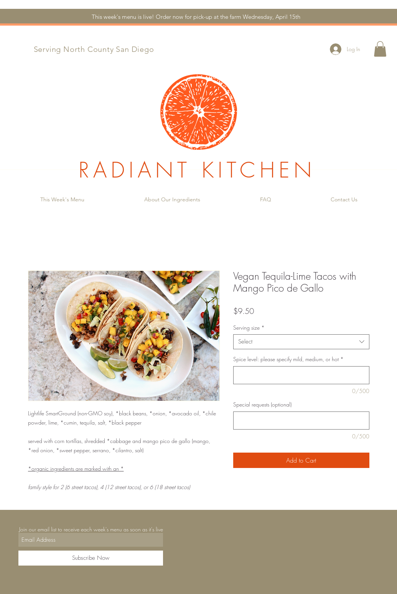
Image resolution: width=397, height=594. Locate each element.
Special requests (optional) (262, 404)
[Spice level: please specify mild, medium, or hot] (301, 375)
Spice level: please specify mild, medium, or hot (288, 359)
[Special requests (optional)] (301, 420)
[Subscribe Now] (90, 558)
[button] (380, 49)
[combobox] (301, 341)
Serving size (249, 327)
